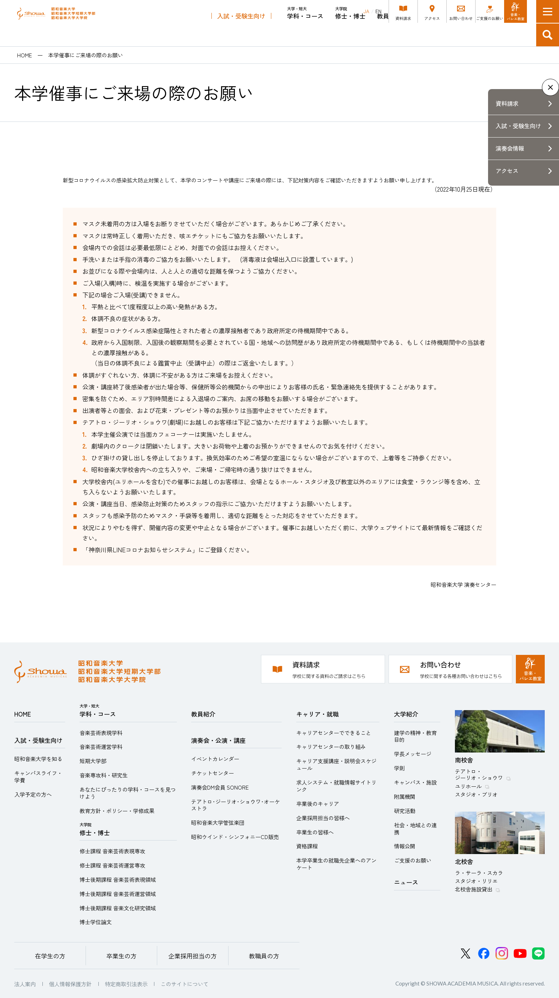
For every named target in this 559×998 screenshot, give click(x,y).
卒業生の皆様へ (315, 832)
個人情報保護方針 (70, 984)
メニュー (547, 11)
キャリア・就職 (500, 35)
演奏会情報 (510, 148)
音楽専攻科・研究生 (104, 775)
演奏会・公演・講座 (440, 35)
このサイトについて (184, 984)
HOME (24, 55)
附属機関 (404, 796)
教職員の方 (264, 955)
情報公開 (404, 846)
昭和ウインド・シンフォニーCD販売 (235, 837)
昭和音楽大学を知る (38, 758)
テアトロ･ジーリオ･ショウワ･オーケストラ (235, 804)
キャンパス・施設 (415, 782)
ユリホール (468, 786)
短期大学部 (93, 761)
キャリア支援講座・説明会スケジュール (336, 764)
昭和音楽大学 (77, 23)
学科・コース (305, 32)
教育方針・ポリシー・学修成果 (117, 811)
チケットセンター (212, 773)
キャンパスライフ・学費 (38, 776)
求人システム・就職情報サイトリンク (336, 785)
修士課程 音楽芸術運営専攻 (112, 865)
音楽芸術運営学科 (101, 746)
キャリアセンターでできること (333, 732)
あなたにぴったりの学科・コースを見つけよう (128, 792)
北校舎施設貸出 (473, 889)
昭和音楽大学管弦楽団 (218, 822)
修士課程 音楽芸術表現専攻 (112, 851)
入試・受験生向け (241, 35)
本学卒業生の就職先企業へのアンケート (336, 863)
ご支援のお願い (412, 860)
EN (378, 11)
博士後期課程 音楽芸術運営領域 (118, 894)
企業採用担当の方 (192, 955)
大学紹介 (406, 713)
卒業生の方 (121, 955)
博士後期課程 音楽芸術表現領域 (118, 879)
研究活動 (404, 811)
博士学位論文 (96, 922)
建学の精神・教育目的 (415, 736)
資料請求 (507, 103)
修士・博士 (350, 32)
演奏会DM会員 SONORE (220, 787)
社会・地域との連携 (415, 828)
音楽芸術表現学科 (101, 732)
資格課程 (307, 846)
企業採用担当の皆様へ (323, 818)
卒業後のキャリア (317, 803)
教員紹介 (389, 35)
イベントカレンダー (215, 758)
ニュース (406, 882)
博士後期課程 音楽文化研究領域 (118, 908)
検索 (547, 35)
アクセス (507, 170)
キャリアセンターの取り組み (331, 746)
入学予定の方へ (33, 794)
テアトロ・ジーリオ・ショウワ (479, 774)
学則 (399, 768)
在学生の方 (50, 955)
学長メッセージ (412, 753)
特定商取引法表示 (126, 984)
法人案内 (25, 984)
